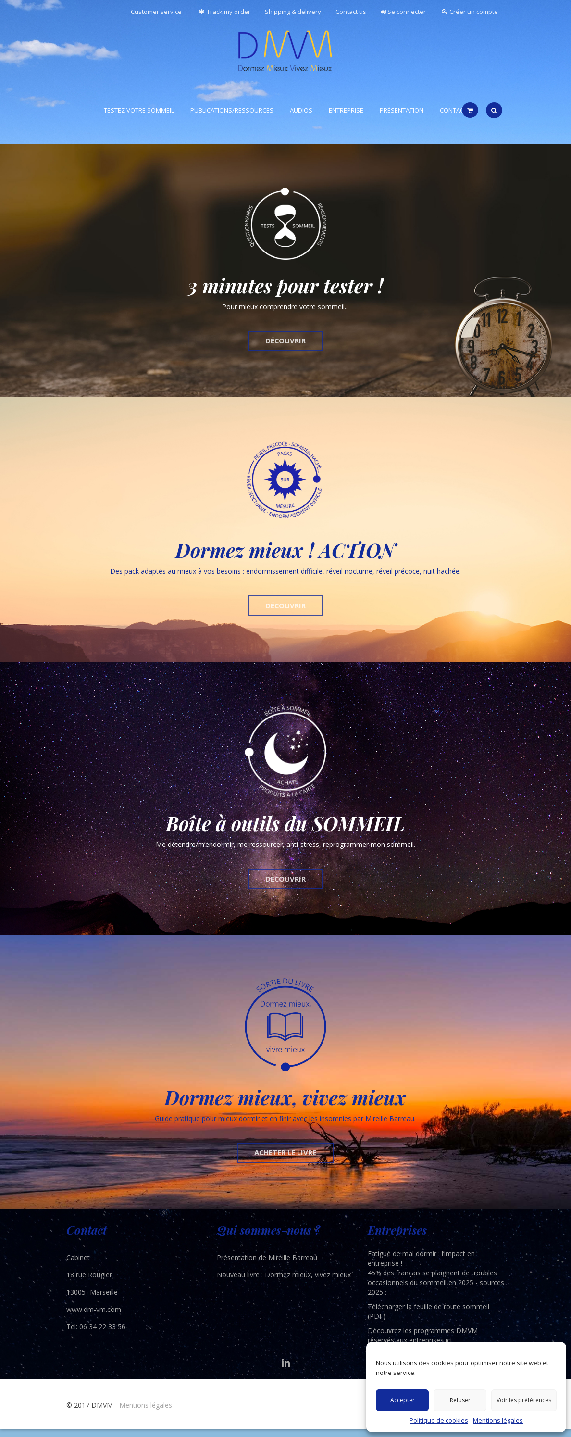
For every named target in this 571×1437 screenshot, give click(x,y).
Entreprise (346, 110)
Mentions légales (498, 1420)
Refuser (460, 1400)
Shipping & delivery (293, 11)
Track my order (223, 11)
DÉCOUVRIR (285, 342)
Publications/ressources (231, 110)
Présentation (401, 110)
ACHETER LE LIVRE (285, 1159)
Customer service (156, 11)
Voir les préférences (524, 1400)
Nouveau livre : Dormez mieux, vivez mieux (284, 1282)
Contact (453, 110)
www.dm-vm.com (93, 1317)
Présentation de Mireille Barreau (267, 1265)
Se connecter (403, 11)
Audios (301, 110)
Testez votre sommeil (139, 110)
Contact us (350, 11)
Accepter (402, 1400)
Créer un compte (470, 11)
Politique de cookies (439, 1420)
